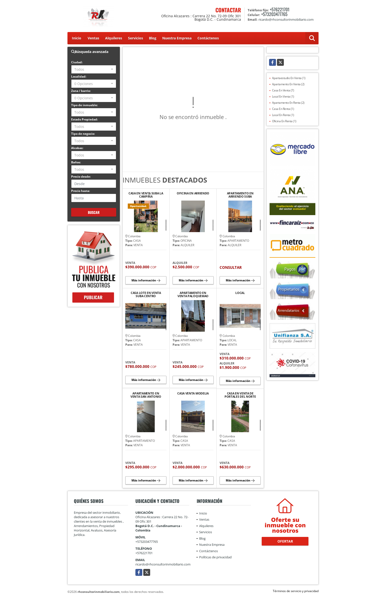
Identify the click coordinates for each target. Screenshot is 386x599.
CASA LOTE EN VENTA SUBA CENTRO (146, 294)
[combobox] (93, 69)
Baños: (76, 162)
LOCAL (240, 293)
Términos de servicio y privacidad (296, 591)
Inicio (76, 38)
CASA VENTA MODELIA (193, 393)
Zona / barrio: (81, 91)
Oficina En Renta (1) (284, 121)
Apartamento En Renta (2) (288, 103)
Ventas (93, 38)
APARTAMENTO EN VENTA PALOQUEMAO (193, 294)
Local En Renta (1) (283, 115)
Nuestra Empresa (177, 38)
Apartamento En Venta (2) (288, 84)
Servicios (135, 38)
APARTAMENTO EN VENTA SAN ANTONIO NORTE (145, 395)
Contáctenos (208, 38)
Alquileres (113, 38)
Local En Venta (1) (283, 96)
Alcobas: (77, 148)
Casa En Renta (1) (283, 109)
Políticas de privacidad (215, 557)
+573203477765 (274, 14)
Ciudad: (76, 62)
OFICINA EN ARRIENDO (193, 193)
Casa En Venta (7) (283, 90)
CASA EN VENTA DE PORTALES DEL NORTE (240, 395)
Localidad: (78, 76)
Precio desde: (81, 176)
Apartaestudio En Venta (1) (289, 78)
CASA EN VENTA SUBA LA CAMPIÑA (146, 195)
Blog (152, 38)
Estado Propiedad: (84, 119)
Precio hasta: (80, 191)
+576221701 (280, 9)
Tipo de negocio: (83, 134)
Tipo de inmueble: (84, 105)
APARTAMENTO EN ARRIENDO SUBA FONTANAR (240, 195)
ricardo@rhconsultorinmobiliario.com (163, 564)
